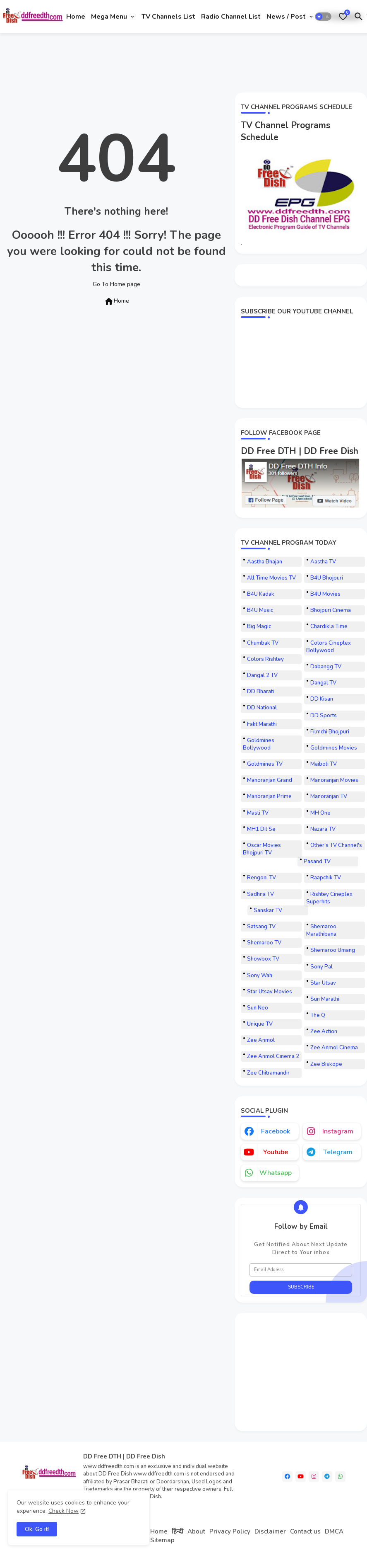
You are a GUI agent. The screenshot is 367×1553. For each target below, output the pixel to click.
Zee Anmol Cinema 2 (273, 1056)
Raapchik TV (325, 877)
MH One (320, 813)
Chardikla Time (329, 626)
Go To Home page (116, 284)
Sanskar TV (268, 910)
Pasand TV (317, 861)
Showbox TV (263, 959)
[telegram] (327, 1476)
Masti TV (258, 813)
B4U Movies (325, 594)
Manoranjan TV (328, 796)
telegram (338, 1152)
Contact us (305, 1531)
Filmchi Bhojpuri (329, 731)
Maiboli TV (323, 764)
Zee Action (323, 1031)
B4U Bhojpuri (326, 578)
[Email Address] (300, 1269)
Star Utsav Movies (269, 991)
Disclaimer (270, 1531)
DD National (262, 707)
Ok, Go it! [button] (37, 1529)
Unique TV (260, 1024)
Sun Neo (257, 1008)
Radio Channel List (231, 16)
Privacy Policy (229, 1531)
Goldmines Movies (333, 748)
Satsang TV (261, 926)
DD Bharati (260, 691)
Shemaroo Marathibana (321, 930)
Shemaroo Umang (332, 950)
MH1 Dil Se (261, 829)
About (196, 1531)
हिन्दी (177, 1531)
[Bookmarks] (343, 17)
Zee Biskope (326, 1064)
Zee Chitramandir (268, 1073)
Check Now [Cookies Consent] (63, 1511)
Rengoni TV (261, 877)
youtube (275, 1152)
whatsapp (275, 1172)
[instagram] (314, 1476)
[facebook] (287, 1476)
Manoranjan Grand (269, 780)
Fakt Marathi (262, 724)
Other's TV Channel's (336, 845)
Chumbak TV (262, 643)
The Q (317, 1015)
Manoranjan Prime (269, 796)
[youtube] (300, 1476)
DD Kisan (321, 699)
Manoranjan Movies (334, 780)
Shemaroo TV (264, 942)
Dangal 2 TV (262, 675)
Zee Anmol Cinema (334, 1047)
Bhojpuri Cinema (330, 610)
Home (75, 16)
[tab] (75, 16)
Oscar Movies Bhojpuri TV (262, 849)
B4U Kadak (260, 594)
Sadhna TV (260, 894)
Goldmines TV (265, 764)
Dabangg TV (325, 666)
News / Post (286, 16)
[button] (323, 16)
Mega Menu (109, 16)
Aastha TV (323, 561)
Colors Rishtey (265, 659)
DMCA (334, 1531)
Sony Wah (259, 975)
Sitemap (162, 1540)
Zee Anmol (261, 1040)
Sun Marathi (324, 999)
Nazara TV (323, 829)
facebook (275, 1131)
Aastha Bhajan (264, 561)
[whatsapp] (340, 1476)
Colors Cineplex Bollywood (328, 646)
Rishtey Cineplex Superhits (329, 898)
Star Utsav (323, 983)
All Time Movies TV (271, 578)
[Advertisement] (152, 61)
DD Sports (323, 715)
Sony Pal (321, 967)
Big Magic (259, 626)
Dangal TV (323, 683)
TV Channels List (168, 16)
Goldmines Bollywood (258, 744)
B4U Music (260, 610)
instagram (337, 1131)
